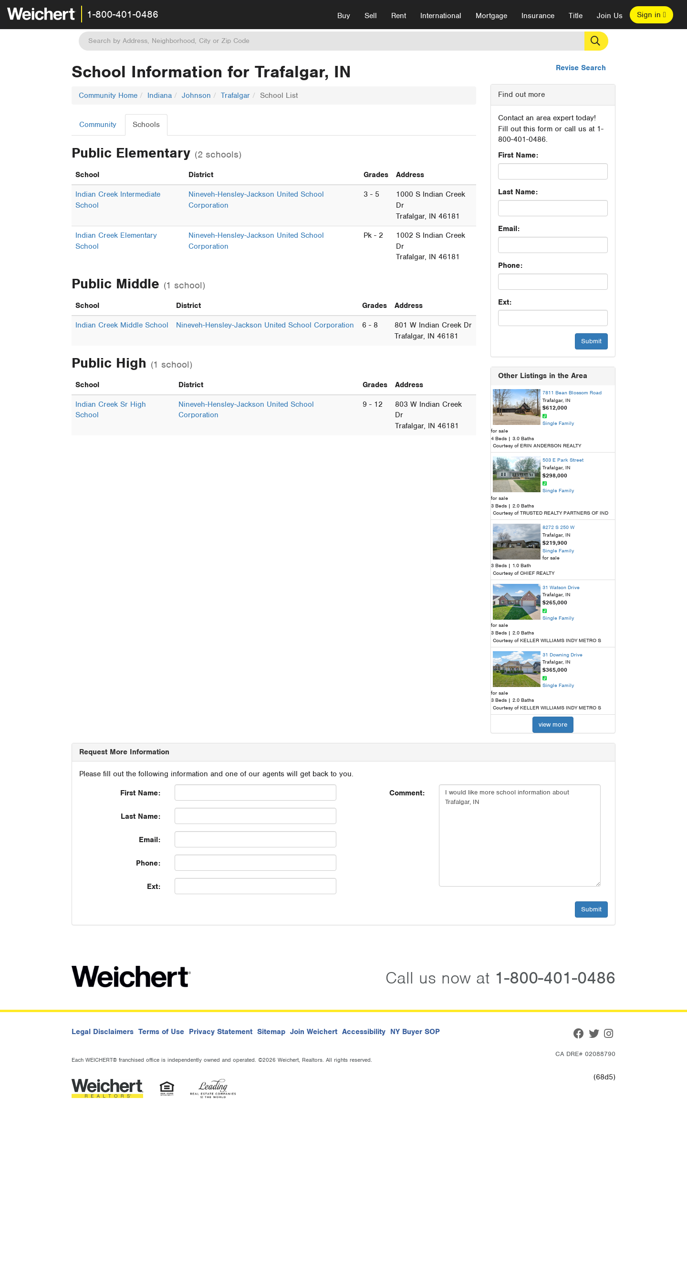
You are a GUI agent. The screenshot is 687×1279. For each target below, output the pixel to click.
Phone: (510, 265)
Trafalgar (235, 95)
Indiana (159, 95)
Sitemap (271, 1031)
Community (97, 124)
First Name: (518, 155)
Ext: (504, 302)
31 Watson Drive (561, 587)
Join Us (610, 16)
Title (576, 16)
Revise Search (581, 68)
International (440, 16)
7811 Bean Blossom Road (572, 392)
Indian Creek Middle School (121, 325)
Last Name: (518, 192)
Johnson (196, 95)
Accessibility (363, 1031)
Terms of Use (161, 1031)
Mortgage (491, 16)
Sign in (651, 15)
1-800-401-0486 (122, 14)
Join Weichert (313, 1031)
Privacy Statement (220, 1031)
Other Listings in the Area (542, 376)
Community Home (108, 95)
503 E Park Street (562, 459)
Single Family (558, 423)
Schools (146, 124)
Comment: (407, 793)
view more (553, 724)
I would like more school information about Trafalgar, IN (520, 835)
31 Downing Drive (562, 654)
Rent (398, 16)
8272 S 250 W (558, 527)
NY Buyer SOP (415, 1031)
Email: (509, 228)
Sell (370, 16)
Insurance (537, 16)
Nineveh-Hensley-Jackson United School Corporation (265, 325)
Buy (343, 16)
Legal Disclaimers (103, 1031)
